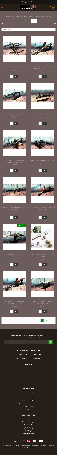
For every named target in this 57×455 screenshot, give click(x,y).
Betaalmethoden (28, 401)
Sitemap (28, 410)
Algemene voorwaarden (28, 392)
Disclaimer (28, 395)
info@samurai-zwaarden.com (29, 358)
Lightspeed (43, 445)
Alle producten (28, 434)
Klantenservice (28, 407)
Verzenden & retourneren (28, 404)
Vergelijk (28, 431)
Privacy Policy (29, 398)
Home (20, 13)
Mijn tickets (28, 425)
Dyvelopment (28, 448)
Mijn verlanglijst (28, 428)
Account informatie (28, 419)
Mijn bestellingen (28, 422)
